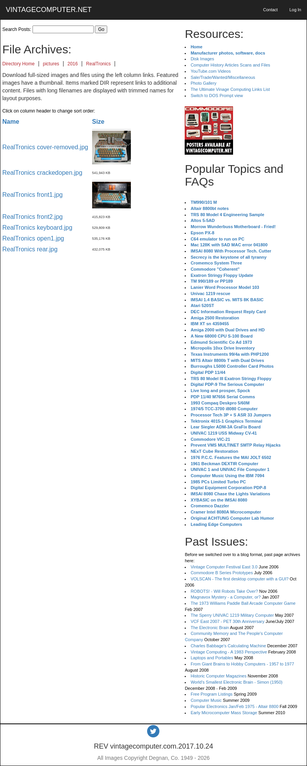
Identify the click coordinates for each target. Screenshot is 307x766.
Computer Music (205, 700)
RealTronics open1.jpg (33, 238)
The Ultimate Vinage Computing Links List (230, 89)
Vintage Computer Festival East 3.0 (223, 567)
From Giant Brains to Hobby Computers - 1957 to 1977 (242, 664)
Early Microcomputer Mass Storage (223, 712)
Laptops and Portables (211, 657)
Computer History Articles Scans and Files (230, 65)
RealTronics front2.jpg (32, 216)
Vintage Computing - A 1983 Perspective (228, 652)
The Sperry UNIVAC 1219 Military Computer (232, 615)
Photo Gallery (203, 83)
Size (98, 121)
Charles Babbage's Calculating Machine (228, 645)
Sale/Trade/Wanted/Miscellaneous (222, 77)
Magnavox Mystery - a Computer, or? (225, 597)
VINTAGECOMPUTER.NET (49, 10)
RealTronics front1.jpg (32, 194)
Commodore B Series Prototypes (221, 572)
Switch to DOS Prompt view (216, 95)
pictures (51, 64)
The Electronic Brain (209, 627)
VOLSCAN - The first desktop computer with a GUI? (239, 579)
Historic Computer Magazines (218, 676)
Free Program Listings (211, 694)
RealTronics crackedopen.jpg (42, 172)
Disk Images (202, 58)
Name (10, 121)
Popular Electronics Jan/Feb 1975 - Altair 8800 (234, 706)
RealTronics (98, 64)
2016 (72, 64)
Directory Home (18, 64)
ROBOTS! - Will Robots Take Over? (224, 591)
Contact (270, 9)
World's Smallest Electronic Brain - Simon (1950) (236, 682)
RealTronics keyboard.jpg (37, 227)
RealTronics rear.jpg (30, 249)
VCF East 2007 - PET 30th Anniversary (227, 621)
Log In (295, 9)
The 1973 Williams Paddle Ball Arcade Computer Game (242, 603)
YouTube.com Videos (210, 71)
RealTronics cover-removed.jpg (45, 147)
